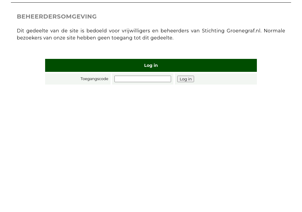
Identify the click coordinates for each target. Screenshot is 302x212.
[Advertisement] (151, 133)
